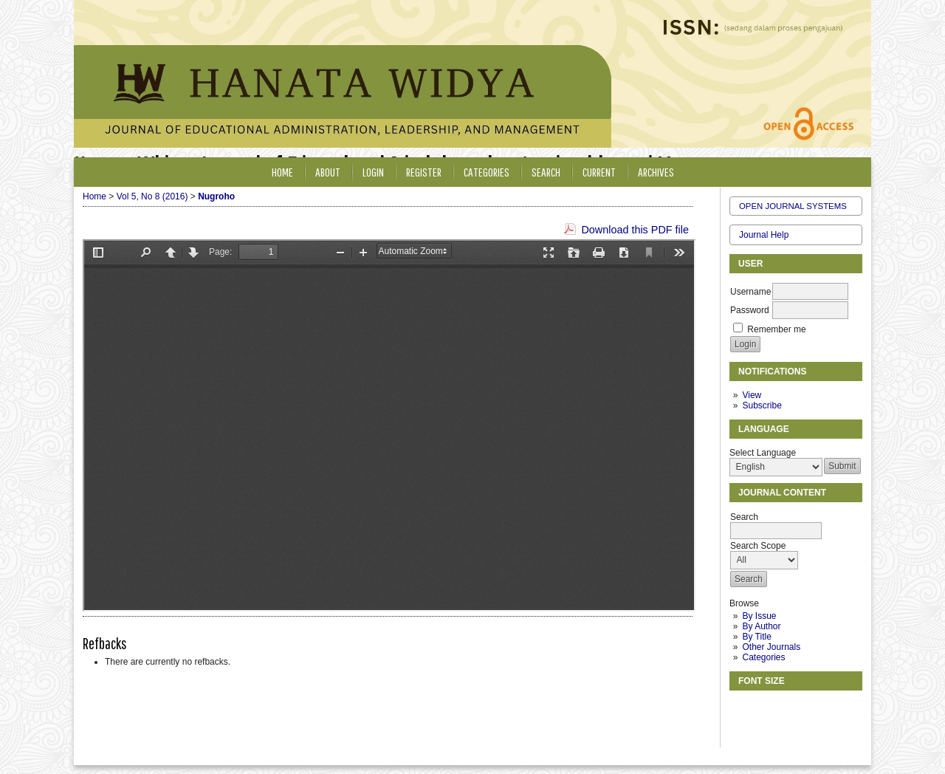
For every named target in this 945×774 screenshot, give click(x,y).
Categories (763, 657)
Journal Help (763, 235)
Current (599, 172)
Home (282, 172)
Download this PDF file (635, 230)
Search (546, 172)
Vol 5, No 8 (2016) (152, 196)
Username (750, 292)
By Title (756, 636)
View (751, 395)
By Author (761, 626)
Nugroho (216, 196)
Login (373, 172)
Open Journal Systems (793, 206)
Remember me (776, 329)
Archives (656, 172)
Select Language (762, 453)
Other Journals (771, 647)
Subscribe (761, 405)
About (327, 172)
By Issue (759, 616)
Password (749, 310)
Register (423, 172)
